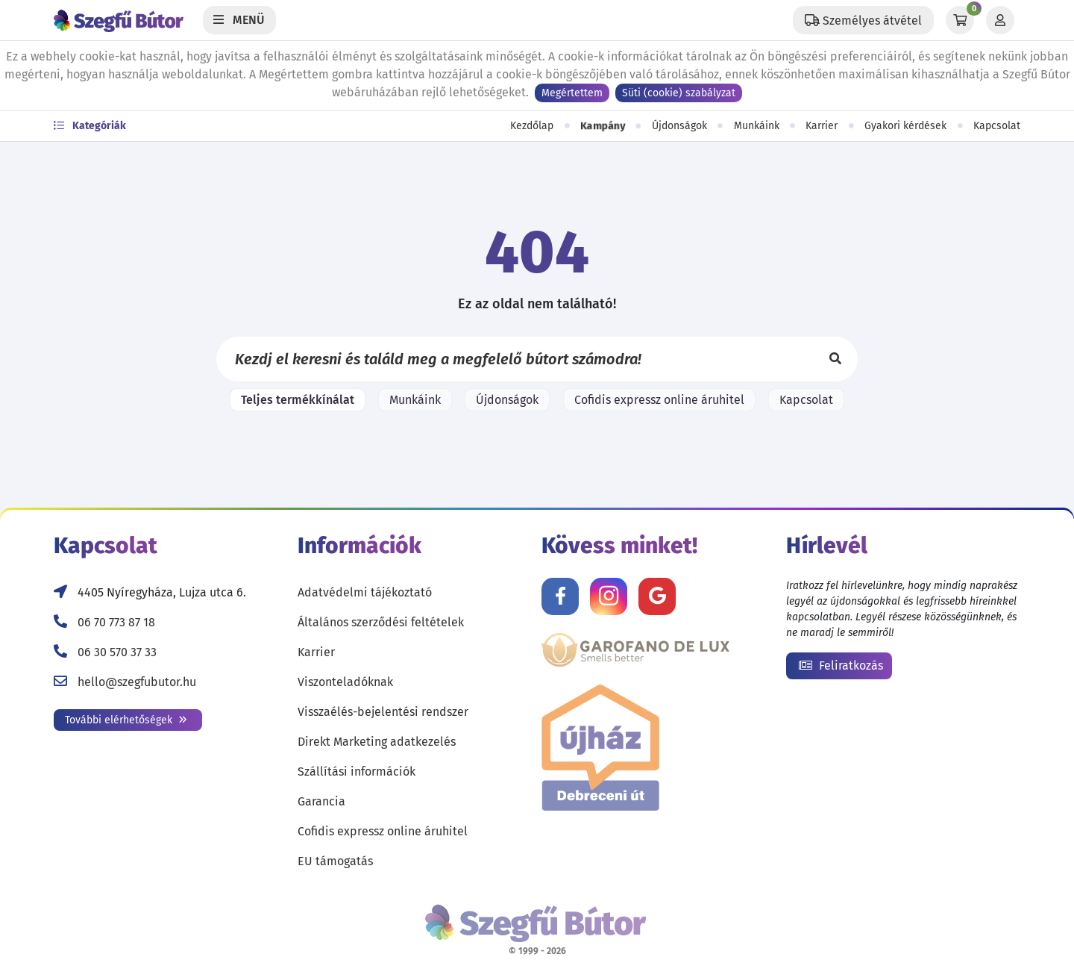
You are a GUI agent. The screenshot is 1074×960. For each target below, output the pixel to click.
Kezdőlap (531, 125)
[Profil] (1000, 20)
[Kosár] (960, 20)
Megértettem (572, 93)
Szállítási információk (356, 771)
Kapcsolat (996, 125)
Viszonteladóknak (345, 682)
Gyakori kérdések (905, 125)
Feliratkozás (841, 665)
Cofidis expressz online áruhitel (659, 400)
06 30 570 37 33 (117, 652)
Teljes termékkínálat (297, 400)
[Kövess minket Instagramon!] (608, 596)
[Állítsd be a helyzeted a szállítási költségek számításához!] (863, 20)
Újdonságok (679, 125)
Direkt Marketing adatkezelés (377, 742)
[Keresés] (835, 359)
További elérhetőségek (126, 720)
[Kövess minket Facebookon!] (560, 596)
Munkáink (756, 125)
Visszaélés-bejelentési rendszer (383, 712)
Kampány (603, 125)
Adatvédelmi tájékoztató (365, 592)
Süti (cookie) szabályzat (678, 93)
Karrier (822, 125)
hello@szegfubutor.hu (137, 682)
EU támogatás (335, 861)
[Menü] (239, 20)
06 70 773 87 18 (116, 622)
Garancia (321, 801)
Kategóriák (90, 125)
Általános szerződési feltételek (381, 622)
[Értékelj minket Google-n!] (657, 596)
